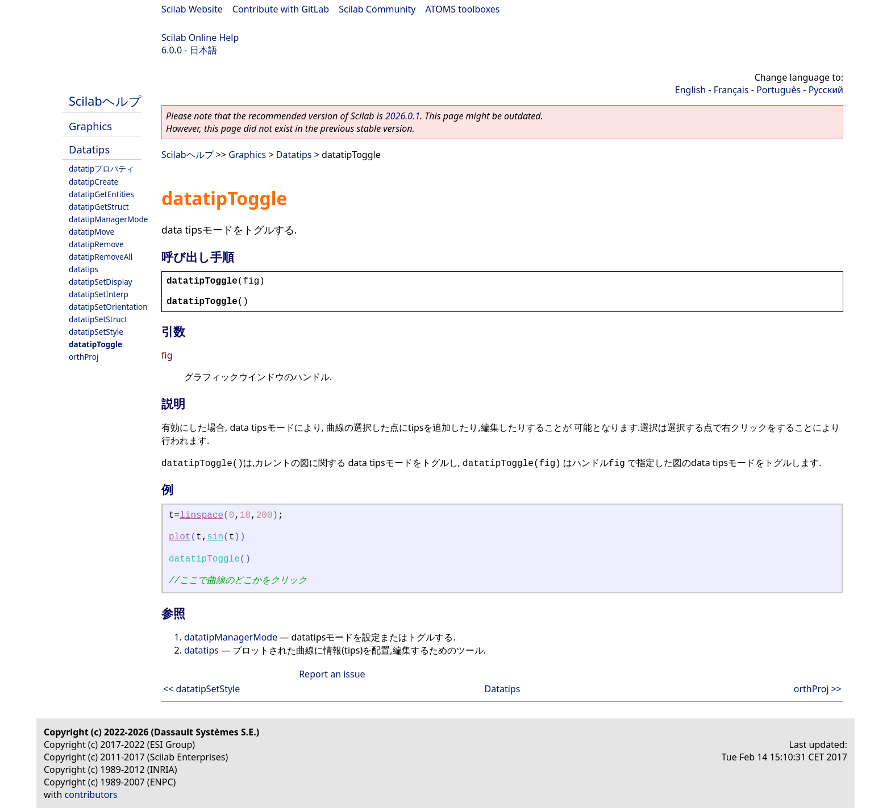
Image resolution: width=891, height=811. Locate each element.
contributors (91, 794)
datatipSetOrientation (108, 306)
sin (215, 537)
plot (179, 537)
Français (731, 90)
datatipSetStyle (96, 331)
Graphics (90, 126)
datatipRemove (96, 244)
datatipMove (91, 231)
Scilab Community (377, 9)
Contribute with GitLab (280, 9)
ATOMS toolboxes (463, 9)
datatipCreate (93, 181)
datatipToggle (95, 344)
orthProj (83, 356)
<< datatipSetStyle (201, 689)
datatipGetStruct (99, 206)
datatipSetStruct (98, 319)
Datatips (89, 149)
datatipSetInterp (98, 294)
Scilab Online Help (200, 37)
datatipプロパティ (101, 168)
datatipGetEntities (101, 194)
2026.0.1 (402, 116)
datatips (83, 269)
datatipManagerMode (108, 219)
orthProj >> (818, 689)
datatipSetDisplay (100, 281)
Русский (826, 90)
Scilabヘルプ (105, 101)
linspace (201, 515)
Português (778, 90)
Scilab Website (192, 9)
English (690, 90)
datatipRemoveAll (100, 256)
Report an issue (332, 674)
